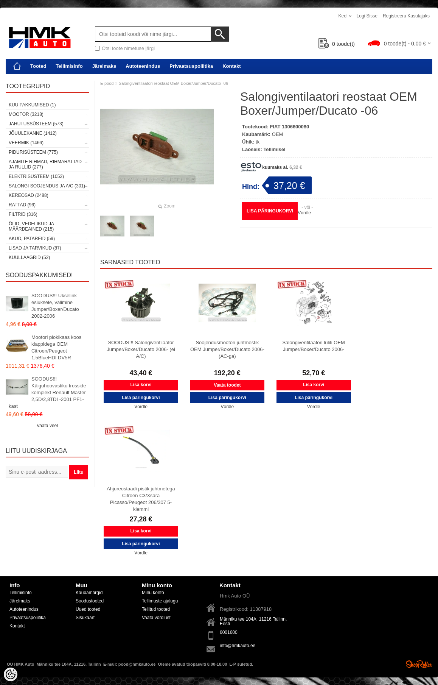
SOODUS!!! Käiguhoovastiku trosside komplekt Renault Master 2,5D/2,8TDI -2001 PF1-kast (47, 392)
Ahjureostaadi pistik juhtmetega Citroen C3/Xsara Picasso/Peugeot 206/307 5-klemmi (141, 499)
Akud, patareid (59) (32, 238)
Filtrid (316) (23, 214)
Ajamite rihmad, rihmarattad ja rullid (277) (45, 164)
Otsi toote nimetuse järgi (128, 48)
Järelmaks (104, 66)
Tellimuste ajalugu (160, 601)
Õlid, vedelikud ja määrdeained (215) (31, 226)
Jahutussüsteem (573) (36, 123)
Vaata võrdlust (156, 617)
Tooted (38, 66)
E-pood (106, 83)
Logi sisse (367, 16)
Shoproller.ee (419, 664)
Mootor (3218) (26, 114)
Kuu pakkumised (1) (32, 105)
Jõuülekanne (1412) (33, 133)
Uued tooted (88, 609)
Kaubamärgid (89, 592)
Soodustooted (90, 601)
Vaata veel (47, 425)
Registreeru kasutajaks (406, 16)
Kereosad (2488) (28, 195)
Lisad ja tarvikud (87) (35, 248)
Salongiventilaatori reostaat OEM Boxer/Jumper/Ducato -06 (173, 83)
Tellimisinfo (69, 66)
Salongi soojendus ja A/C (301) (47, 186)
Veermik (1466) (26, 142)
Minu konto (153, 592)
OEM (277, 134)
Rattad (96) (22, 205)
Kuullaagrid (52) (29, 257)
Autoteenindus (143, 66)
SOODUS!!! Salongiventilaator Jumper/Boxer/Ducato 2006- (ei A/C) (141, 349)
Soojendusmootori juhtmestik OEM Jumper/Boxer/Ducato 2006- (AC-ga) (227, 349)
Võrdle (304, 212)
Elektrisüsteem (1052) (36, 176)
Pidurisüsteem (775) (33, 152)
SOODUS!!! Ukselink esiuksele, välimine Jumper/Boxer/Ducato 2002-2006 (55, 306)
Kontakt (231, 66)
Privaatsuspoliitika (191, 66)
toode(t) (336, 44)
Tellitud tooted (156, 609)
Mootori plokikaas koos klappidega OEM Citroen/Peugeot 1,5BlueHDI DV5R (56, 347)
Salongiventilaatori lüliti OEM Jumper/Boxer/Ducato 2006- (313, 346)
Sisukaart (85, 617)
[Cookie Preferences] (10, 674)
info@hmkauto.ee (237, 645)
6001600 (229, 632)
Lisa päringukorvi (270, 211)
